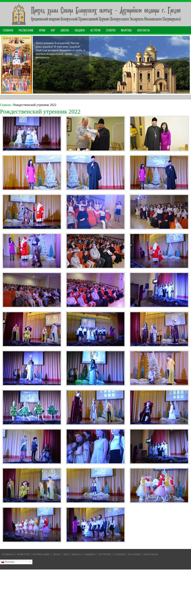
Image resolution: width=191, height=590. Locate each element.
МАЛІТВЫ (126, 30)
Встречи (95, 30)
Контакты (143, 30)
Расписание (26, 30)
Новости (23, 554)
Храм (42, 30)
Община (80, 30)
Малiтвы (134, 554)
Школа (65, 30)
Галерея (110, 30)
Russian (8, 562)
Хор (53, 30)
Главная (8, 30)
